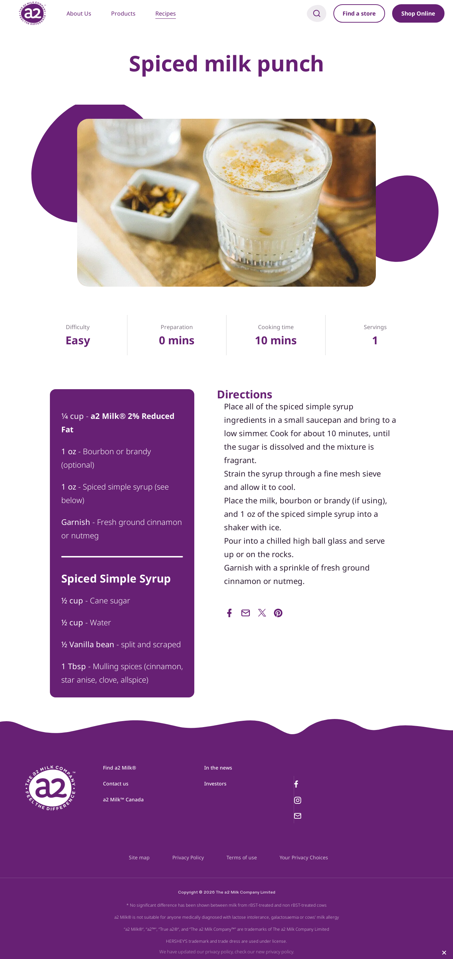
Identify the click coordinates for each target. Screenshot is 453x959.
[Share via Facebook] (229, 613)
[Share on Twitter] (262, 613)
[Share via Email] (245, 613)
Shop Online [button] (418, 13)
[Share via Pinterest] (278, 613)
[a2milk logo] (50, 793)
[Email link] (311, 816)
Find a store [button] (359, 13)
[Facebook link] (311, 784)
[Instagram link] (311, 800)
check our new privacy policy (264, 951)
